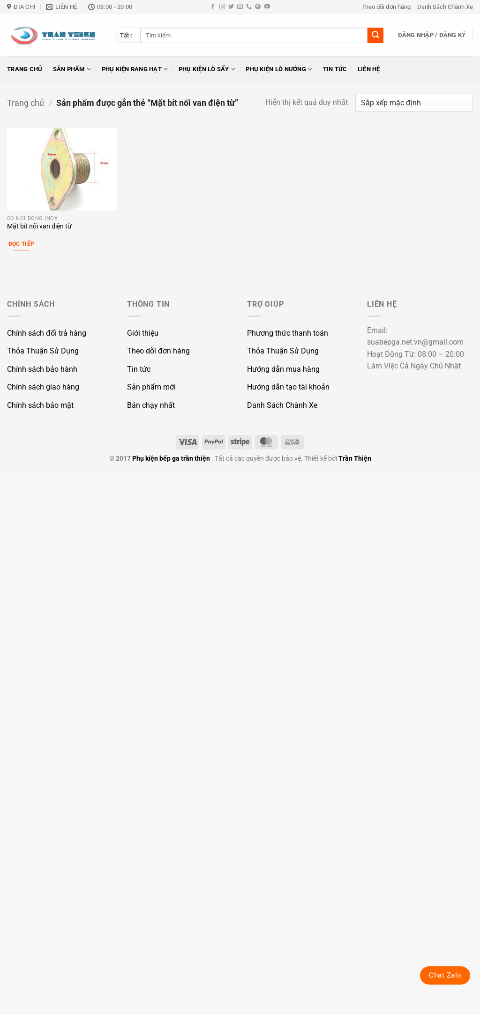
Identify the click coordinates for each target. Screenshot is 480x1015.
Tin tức (335, 69)
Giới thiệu (142, 333)
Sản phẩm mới (151, 386)
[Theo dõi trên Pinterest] (258, 7)
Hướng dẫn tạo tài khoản (288, 386)
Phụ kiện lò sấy (207, 69)
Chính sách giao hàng (43, 386)
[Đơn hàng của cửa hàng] (414, 103)
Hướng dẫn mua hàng (283, 369)
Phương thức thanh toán (287, 333)
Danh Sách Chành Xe (445, 6)
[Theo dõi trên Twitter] (231, 7)
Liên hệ (369, 69)
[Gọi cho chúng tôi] (249, 7)
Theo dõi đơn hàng (386, 6)
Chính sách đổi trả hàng (46, 333)
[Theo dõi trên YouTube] (267, 7)
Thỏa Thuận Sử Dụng (43, 350)
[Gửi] (375, 36)
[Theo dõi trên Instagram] (222, 7)
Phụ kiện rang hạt (135, 69)
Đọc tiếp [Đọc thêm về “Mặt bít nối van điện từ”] (21, 244)
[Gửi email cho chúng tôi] (240, 7)
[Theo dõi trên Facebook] (213, 7)
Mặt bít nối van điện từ (39, 226)
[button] (432, 35)
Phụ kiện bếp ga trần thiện (171, 459)
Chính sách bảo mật (40, 405)
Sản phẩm (72, 69)
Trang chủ (24, 69)
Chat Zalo (445, 975)
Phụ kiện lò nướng (279, 69)
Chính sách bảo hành (42, 369)
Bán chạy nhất (151, 405)
